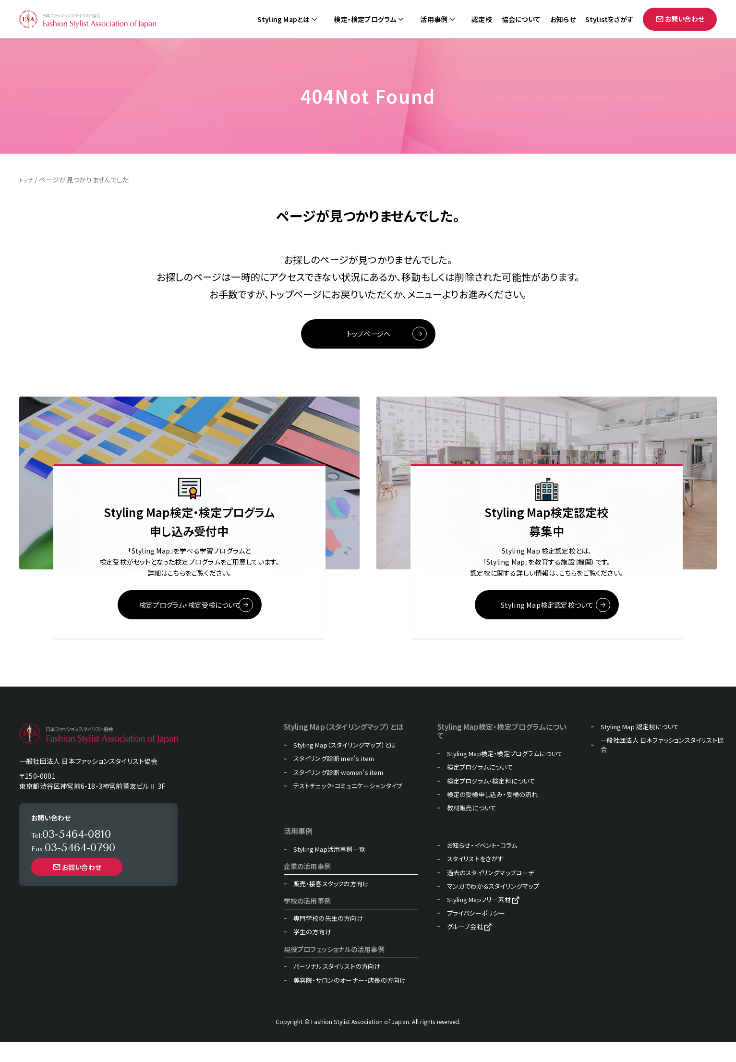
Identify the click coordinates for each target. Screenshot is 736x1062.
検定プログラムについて (480, 787)
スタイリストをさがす (475, 879)
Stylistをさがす (609, 19)
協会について (521, 19)
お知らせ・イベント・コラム (482, 865)
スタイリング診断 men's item (333, 778)
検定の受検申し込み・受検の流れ (492, 814)
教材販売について (471, 828)
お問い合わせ (679, 19)
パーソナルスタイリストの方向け (337, 986)
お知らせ (563, 19)
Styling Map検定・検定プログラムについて (505, 774)
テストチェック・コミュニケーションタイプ (348, 806)
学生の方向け (312, 952)
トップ (27, 179)
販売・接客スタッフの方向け (331, 904)
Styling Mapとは (283, 19)
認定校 (481, 19)
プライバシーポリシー (476, 933)
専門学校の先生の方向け (328, 938)
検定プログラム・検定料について (491, 800)
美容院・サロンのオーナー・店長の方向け (349, 1000)
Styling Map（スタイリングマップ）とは (345, 765)
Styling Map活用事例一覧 (329, 869)
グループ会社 (465, 946)
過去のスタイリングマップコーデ (490, 892)
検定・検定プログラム (365, 19)
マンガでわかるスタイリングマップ (493, 906)
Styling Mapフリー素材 (479, 920)
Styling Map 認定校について (640, 747)
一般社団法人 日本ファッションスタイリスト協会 (662, 764)
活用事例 (433, 19)
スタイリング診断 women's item (338, 792)
